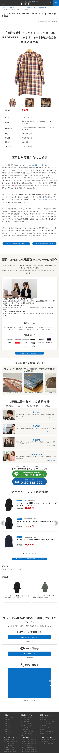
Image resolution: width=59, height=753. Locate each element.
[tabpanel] (29, 523)
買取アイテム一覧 (45, 731)
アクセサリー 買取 (46, 721)
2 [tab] (26, 553)
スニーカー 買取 (45, 725)
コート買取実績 (8, 569)
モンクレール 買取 (26, 731)
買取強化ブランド (27, 713)
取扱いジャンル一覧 (10, 749)
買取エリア (8, 727)
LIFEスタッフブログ (48, 737)
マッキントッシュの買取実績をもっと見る (29, 559)
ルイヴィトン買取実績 (29, 737)
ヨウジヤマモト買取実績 (29, 747)
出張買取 (7, 725)
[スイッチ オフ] (51, 3)
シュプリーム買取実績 (29, 739)
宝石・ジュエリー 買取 (47, 719)
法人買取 (7, 723)
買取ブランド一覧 (26, 733)
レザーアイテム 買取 (46, 729)
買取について (10, 713)
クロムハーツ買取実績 (29, 741)
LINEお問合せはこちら (29, 652)
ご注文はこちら (51, 460)
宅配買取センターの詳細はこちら (29, 353)
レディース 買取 (9, 747)
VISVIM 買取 (25, 727)
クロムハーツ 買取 (26, 723)
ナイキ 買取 (24, 725)
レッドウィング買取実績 (29, 749)
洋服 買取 (43, 723)
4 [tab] (33, 553)
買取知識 (45, 739)
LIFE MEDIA (47, 735)
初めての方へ (9, 715)
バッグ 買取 (44, 715)
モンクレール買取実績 (29, 745)
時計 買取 (43, 717)
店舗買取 (7, 721)
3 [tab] (29, 553)
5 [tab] (36, 553)
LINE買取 (8, 717)
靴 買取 (42, 727)
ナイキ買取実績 (27, 743)
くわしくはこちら (50, 417)
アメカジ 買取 (8, 743)
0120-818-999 (29, 681)
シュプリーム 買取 (26, 721)
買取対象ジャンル (11, 735)
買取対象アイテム (47, 713)
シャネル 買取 (25, 719)
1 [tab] (23, 553)
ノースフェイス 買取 (27, 729)
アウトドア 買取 (9, 745)
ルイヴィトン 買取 (26, 715)
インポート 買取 (9, 737)
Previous (3, 523)
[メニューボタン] (3, 3)
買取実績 (19, 569)
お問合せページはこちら (29, 636)
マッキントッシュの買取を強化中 (32, 165)
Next (56, 523)
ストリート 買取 (9, 741)
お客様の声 (8, 731)
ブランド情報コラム (48, 741)
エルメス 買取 (25, 717)
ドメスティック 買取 (10, 739)
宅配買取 (7, 719)
